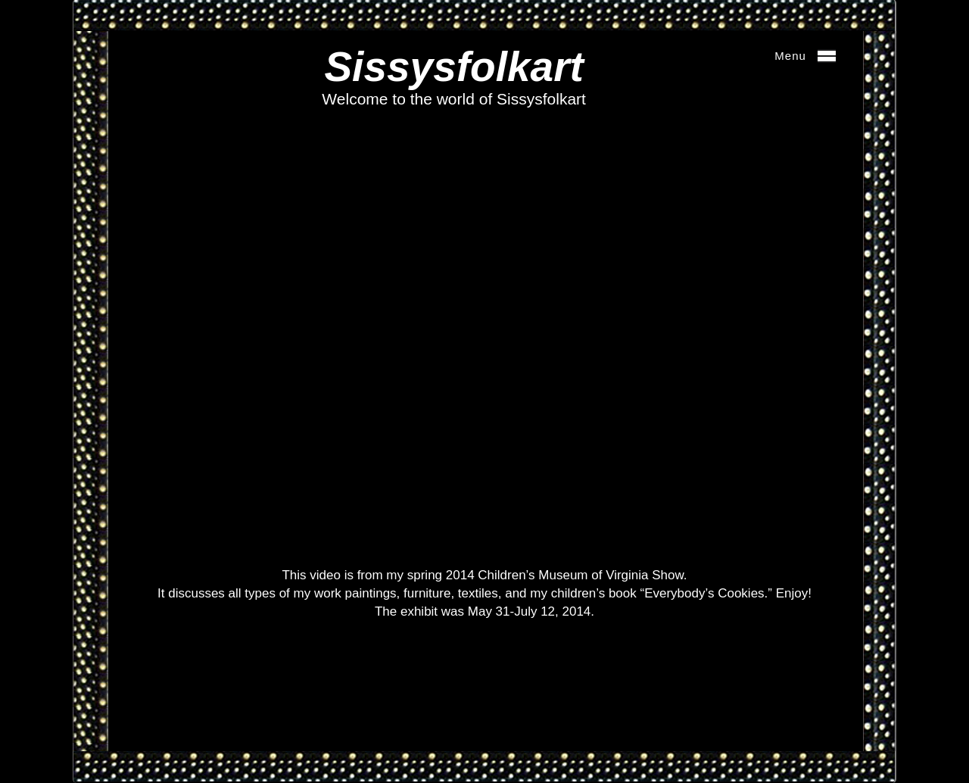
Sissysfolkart (453, 66)
